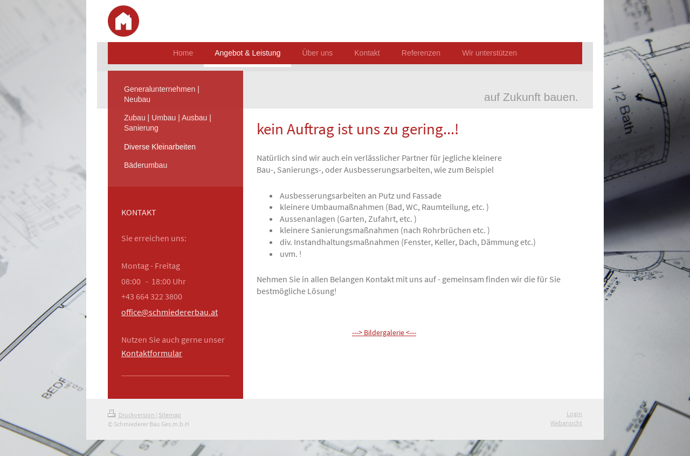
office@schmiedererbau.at (169, 312)
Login (574, 414)
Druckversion (132, 415)
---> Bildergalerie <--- (384, 332)
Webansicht (566, 423)
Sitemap (169, 415)
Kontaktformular (151, 353)
